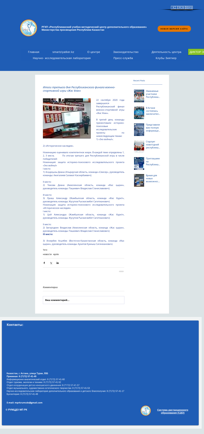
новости (47, 254)
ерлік (56, 254)
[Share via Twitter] (51, 263)
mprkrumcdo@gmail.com (28, 402)
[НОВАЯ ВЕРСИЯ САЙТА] (174, 29)
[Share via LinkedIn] (57, 263)
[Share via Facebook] (44, 263)
